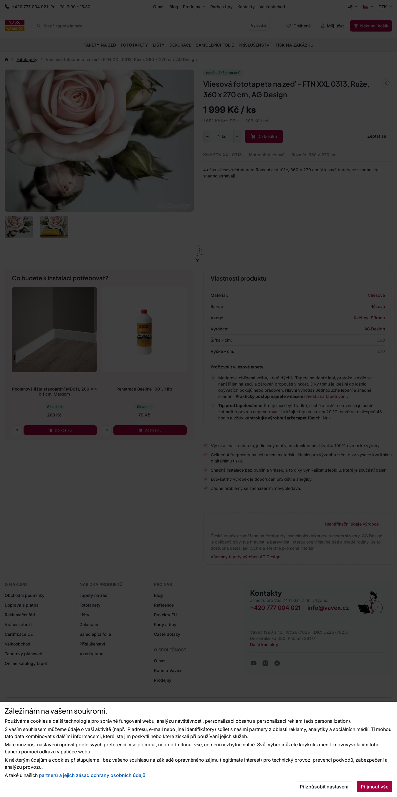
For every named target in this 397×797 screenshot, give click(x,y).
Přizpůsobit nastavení (324, 787)
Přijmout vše (374, 787)
